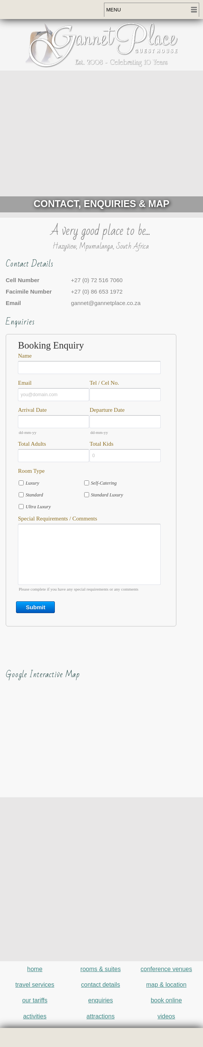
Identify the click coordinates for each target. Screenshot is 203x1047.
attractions (100, 1016)
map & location (166, 984)
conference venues (166, 969)
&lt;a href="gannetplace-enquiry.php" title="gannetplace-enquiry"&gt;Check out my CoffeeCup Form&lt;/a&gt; (100, 498)
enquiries (100, 1000)
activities (34, 1016)
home (34, 969)
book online (166, 1000)
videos (166, 1016)
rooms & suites (100, 969)
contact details (100, 984)
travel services (34, 984)
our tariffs (34, 1000)
